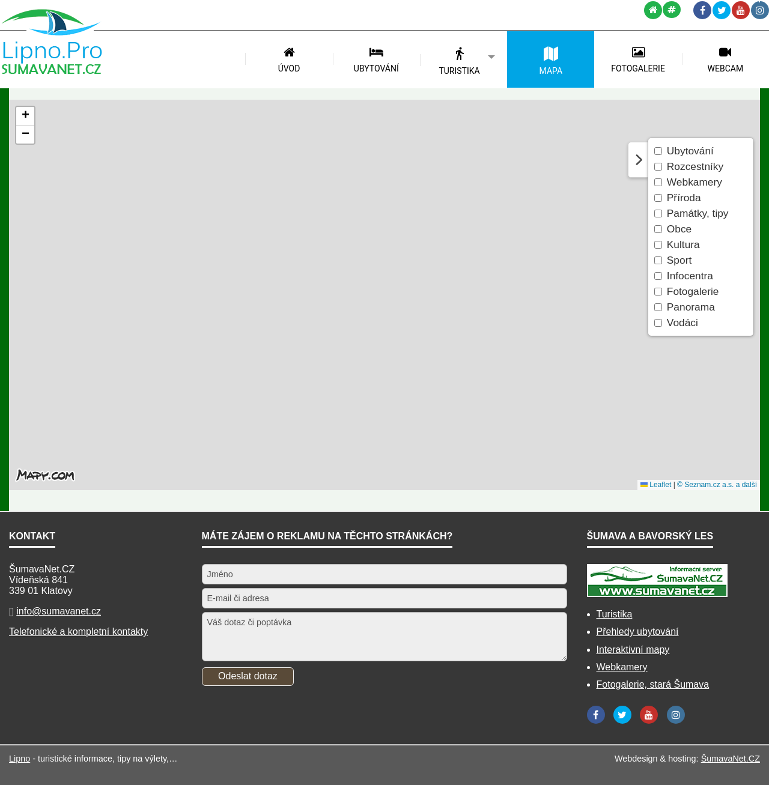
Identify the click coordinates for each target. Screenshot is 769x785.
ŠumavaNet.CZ (730, 758)
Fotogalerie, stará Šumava (653, 684)
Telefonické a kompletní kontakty (78, 631)
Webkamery (622, 667)
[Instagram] (760, 10)
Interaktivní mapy (633, 649)
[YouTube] (741, 10)
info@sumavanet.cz (58, 611)
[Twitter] (722, 10)
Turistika (615, 614)
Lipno (19, 758)
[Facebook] (702, 10)
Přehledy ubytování (638, 631)
